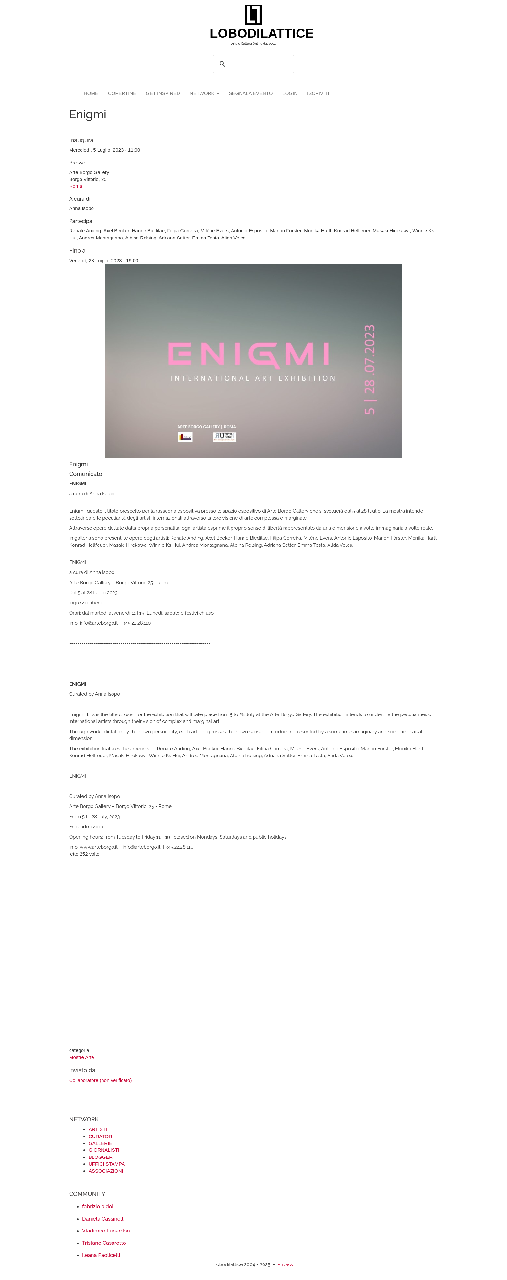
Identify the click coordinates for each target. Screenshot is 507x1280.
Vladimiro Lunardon (106, 1231)
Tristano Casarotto (104, 1243)
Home (91, 93)
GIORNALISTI (104, 1150)
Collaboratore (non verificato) (100, 1080)
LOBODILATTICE (256, 33)
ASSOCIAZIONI (106, 1171)
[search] (253, 64)
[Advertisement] (253, 953)
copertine (122, 93)
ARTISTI (98, 1129)
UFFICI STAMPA (107, 1164)
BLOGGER (101, 1157)
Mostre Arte (81, 1057)
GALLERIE (100, 1143)
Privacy (285, 1264)
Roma (75, 186)
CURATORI (101, 1136)
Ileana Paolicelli (101, 1255)
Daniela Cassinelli (103, 1219)
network (204, 93)
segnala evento (251, 93)
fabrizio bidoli (98, 1206)
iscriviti (318, 93)
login (289, 93)
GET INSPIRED (163, 93)
